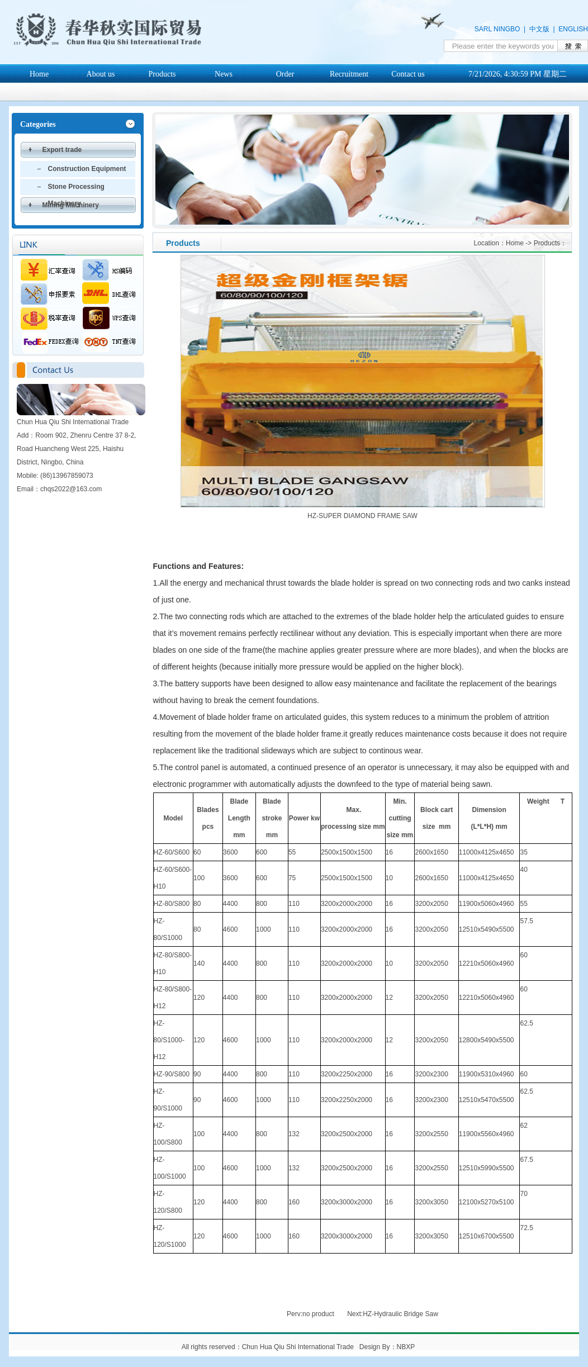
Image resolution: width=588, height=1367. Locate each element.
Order (285, 74)
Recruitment (349, 74)
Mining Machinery (70, 205)
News (224, 74)
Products (162, 74)
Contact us (408, 74)
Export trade (62, 150)
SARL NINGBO (497, 29)
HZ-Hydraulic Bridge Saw (400, 1314)
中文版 (539, 29)
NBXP (406, 1347)
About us (101, 74)
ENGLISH (573, 29)
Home (39, 74)
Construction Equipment (87, 169)
